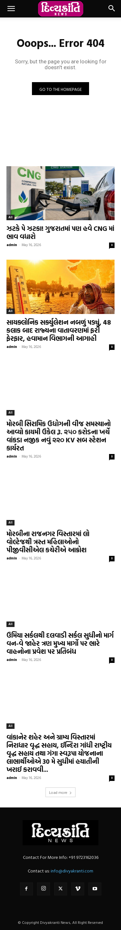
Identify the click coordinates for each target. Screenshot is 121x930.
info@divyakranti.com (72, 870)
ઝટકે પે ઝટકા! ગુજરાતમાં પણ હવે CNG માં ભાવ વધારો (60, 232)
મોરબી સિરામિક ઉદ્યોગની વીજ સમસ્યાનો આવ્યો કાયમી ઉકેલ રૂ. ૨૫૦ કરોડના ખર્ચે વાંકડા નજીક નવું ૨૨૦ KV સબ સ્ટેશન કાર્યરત (58, 435)
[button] (11, 8)
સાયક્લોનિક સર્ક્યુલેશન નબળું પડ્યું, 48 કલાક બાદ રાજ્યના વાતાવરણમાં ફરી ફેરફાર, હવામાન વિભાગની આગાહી (58, 330)
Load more (60, 792)
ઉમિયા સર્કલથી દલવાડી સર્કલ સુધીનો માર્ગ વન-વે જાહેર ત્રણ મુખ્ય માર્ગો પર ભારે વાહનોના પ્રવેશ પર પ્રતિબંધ (60, 643)
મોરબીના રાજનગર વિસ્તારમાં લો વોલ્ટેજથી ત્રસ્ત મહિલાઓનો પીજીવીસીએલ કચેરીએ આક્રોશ (47, 541)
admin (11, 244)
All (10, 217)
